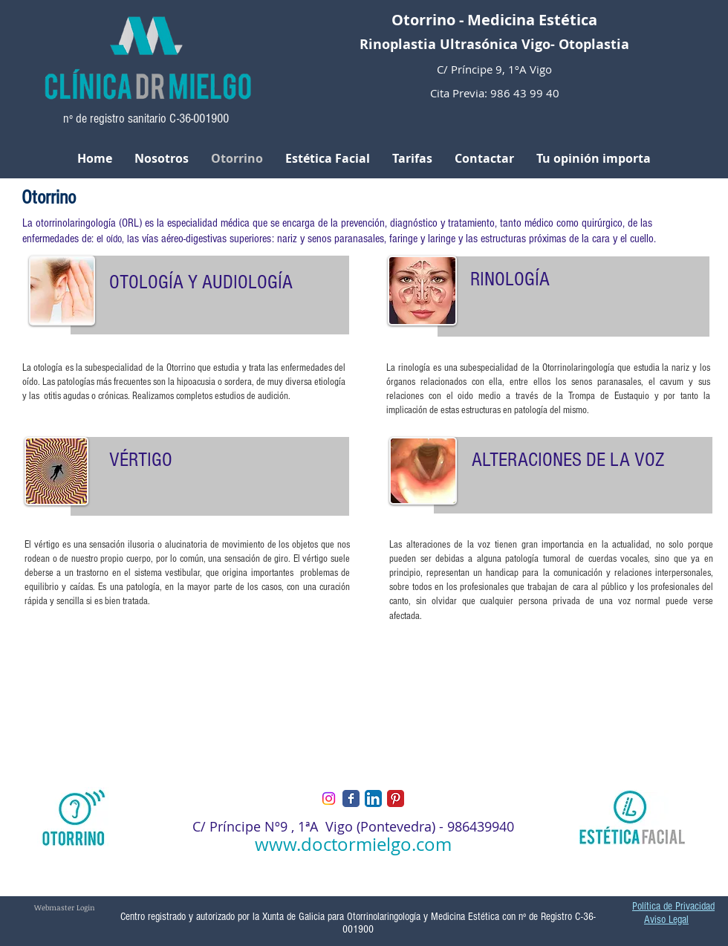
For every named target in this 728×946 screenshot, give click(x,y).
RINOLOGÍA (510, 279)
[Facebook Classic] (351, 798)
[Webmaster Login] (64, 907)
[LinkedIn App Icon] (373, 798)
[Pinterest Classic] (395, 798)
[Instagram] (328, 798)
